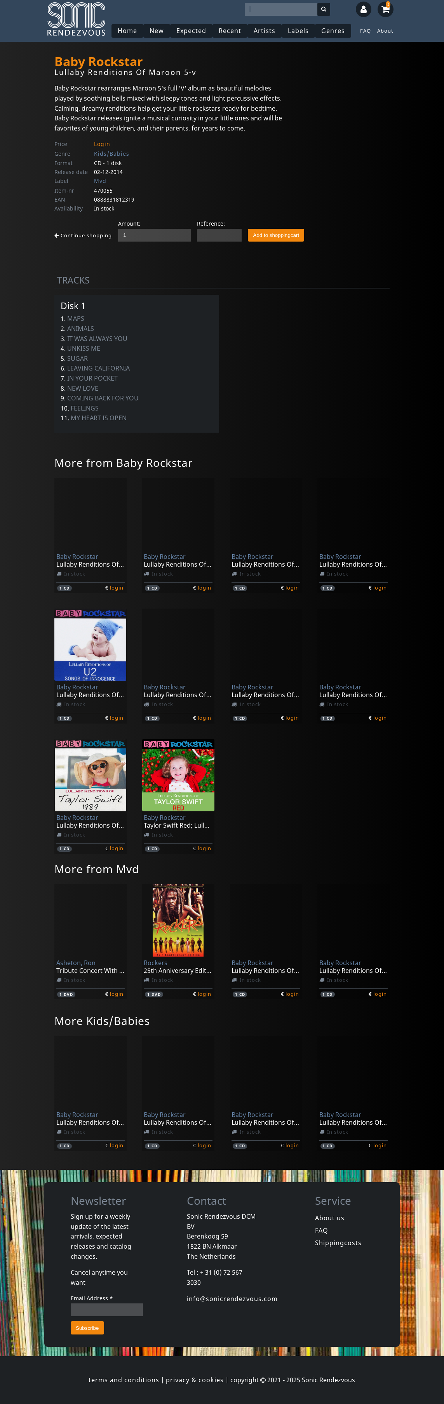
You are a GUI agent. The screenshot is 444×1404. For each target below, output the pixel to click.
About (385, 30)
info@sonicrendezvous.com (232, 1298)
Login (102, 144)
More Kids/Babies (102, 1020)
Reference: (211, 223)
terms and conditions (124, 1380)
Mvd (100, 180)
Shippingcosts (338, 1243)
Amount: (129, 223)
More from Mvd (96, 868)
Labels (298, 30)
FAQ (365, 30)
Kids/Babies (111, 153)
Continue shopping (83, 235)
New (157, 30)
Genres (333, 30)
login (117, 587)
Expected (191, 30)
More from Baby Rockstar (123, 462)
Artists (264, 30)
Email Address (92, 1298)
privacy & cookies (195, 1380)
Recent (230, 30)
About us (330, 1218)
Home (127, 30)
